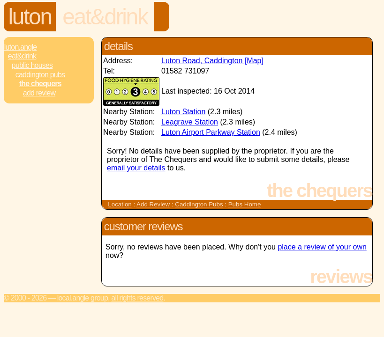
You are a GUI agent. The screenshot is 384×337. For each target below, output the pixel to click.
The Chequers (40, 84)
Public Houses (32, 65)
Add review (39, 93)
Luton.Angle (20, 47)
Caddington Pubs (40, 75)
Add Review (153, 204)
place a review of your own (322, 247)
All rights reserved (137, 298)
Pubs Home (244, 204)
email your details (136, 168)
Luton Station (183, 112)
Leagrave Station (189, 122)
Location (119, 204)
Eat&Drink (104, 16)
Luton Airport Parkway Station (210, 132)
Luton (30, 16)
